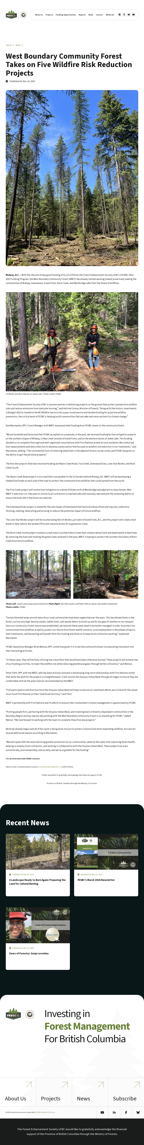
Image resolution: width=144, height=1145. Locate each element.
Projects (49, 14)
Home (10, 45)
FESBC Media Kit (42, 1112)
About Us (39, 14)
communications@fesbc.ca (50, 766)
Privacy (52, 1112)
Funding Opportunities (66, 14)
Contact (99, 14)
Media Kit (110, 14)
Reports (82, 14)
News (90, 14)
